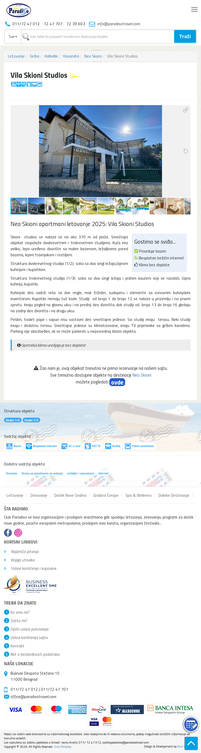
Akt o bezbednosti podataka (35, 654)
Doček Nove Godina (70, 495)
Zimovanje (38, 495)
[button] (186, 110)
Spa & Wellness (138, 495)
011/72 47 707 (54, 689)
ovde (117, 382)
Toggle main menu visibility (194, 8)
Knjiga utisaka (19, 560)
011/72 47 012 (24, 689)
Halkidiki (51, 56)
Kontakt (17, 646)
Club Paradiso (62, 746)
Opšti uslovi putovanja (29, 629)
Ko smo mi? (20, 612)
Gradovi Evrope (106, 495)
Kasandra (71, 56)
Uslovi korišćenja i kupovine (30, 568)
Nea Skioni (93, 56)
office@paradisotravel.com (33, 696)
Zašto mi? (19, 620)
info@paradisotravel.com (118, 24)
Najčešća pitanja (21, 551)
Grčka (34, 56)
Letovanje (16, 56)
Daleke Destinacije (174, 495)
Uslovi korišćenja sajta (29, 637)
